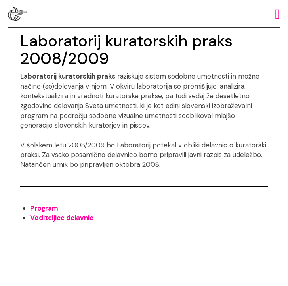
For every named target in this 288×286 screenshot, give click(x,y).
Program (44, 208)
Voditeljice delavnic (61, 217)
